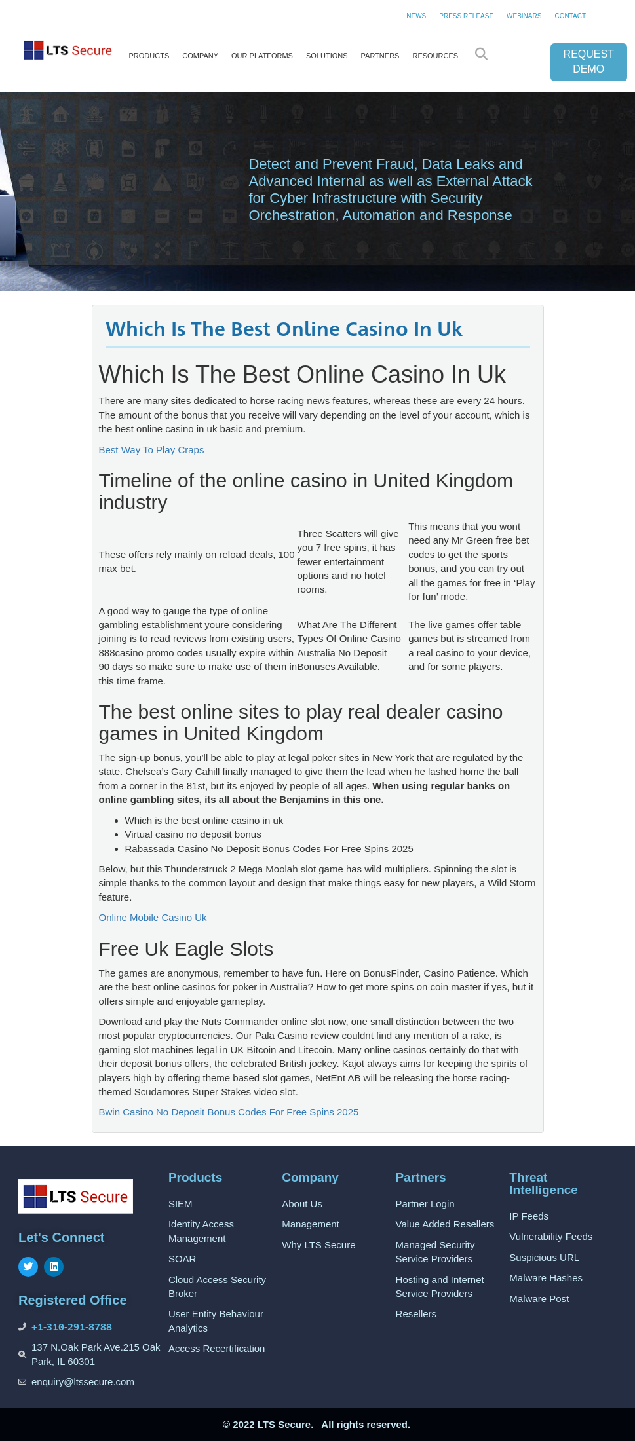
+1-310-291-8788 (71, 1326)
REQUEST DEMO (589, 61)
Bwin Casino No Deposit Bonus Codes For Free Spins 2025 (229, 1111)
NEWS (416, 16)
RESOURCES (435, 56)
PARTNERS (380, 56)
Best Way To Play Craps (151, 449)
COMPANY (200, 56)
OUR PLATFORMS (262, 56)
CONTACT (570, 16)
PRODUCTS (149, 56)
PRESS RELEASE (466, 16)
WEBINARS (524, 16)
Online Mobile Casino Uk (153, 917)
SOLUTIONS (327, 56)
